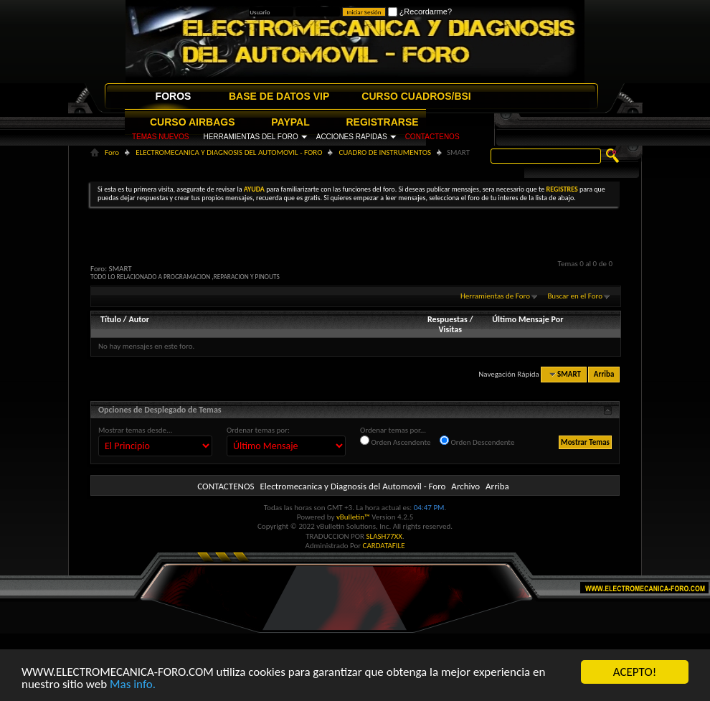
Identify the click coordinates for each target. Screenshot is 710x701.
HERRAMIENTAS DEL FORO (250, 137)
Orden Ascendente (395, 441)
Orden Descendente (477, 441)
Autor (138, 319)
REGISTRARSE (382, 122)
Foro (112, 152)
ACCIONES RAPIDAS (351, 137)
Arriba (604, 374)
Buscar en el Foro (574, 296)
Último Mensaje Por (527, 319)
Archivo (465, 486)
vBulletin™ (353, 517)
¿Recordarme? (420, 11)
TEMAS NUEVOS (160, 137)
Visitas (450, 329)
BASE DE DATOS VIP (279, 96)
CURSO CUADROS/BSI (415, 96)
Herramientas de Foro (495, 296)
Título (110, 319)
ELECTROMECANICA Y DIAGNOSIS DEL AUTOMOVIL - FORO (229, 152)
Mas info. (133, 684)
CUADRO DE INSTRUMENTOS (385, 152)
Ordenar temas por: (258, 430)
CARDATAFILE (384, 545)
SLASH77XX (384, 536)
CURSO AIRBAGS (192, 122)
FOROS (173, 96)
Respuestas (447, 319)
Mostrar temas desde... (135, 430)
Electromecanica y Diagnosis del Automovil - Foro (352, 486)
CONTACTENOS (432, 137)
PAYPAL (290, 122)
